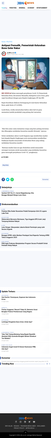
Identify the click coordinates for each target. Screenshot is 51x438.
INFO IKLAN (8, 426)
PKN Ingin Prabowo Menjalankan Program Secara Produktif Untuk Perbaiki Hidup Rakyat (25, 244)
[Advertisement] (25, 24)
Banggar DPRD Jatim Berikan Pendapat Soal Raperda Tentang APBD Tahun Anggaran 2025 (25, 236)
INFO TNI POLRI (7, 345)
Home (3, 41)
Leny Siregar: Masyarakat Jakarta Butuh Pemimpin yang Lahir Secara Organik (23, 228)
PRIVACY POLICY (19, 428)
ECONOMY (31, 8)
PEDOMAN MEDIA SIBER (28, 426)
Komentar (45, 179)
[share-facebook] (3, 179)
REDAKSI (16, 426)
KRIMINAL (22, 8)
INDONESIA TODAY (8, 332)
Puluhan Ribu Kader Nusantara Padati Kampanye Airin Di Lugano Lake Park (24, 212)
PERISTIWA (13, 8)
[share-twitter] (7, 179)
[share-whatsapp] (12, 179)
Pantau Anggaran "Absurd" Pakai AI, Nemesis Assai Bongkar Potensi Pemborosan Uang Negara (19, 311)
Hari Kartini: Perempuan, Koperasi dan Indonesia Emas (19, 298)
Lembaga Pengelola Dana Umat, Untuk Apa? (17, 322)
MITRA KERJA (30, 428)
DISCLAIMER (41, 426)
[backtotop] (25, 433)
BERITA (5, 307)
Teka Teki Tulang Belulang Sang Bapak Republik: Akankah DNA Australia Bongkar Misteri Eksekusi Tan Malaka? (19, 336)
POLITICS (6, 165)
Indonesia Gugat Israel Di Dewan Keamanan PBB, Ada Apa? (19, 348)
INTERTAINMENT (42, 8)
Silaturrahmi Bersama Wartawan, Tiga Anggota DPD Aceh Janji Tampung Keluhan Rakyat (24, 220)
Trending (4, 8)
